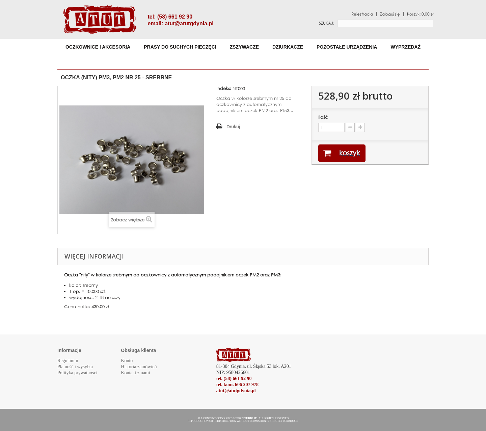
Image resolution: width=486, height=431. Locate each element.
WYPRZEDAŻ (405, 47)
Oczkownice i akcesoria (97, 47)
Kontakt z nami (135, 372)
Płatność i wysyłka (75, 366)
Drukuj (233, 127)
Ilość (323, 117)
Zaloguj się (390, 14)
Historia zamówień (139, 366)
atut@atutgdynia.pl (189, 23)
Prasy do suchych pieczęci (180, 47)
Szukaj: (326, 23)
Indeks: (223, 88)
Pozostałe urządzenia (347, 47)
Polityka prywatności (77, 372)
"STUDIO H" (249, 418)
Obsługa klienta (138, 350)
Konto (127, 360)
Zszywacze (244, 47)
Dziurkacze (287, 47)
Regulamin (67, 360)
